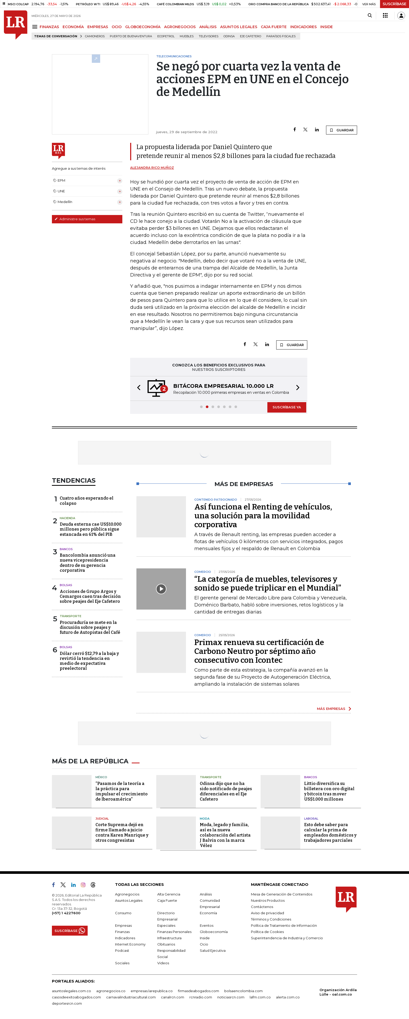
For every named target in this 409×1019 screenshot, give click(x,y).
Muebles (187, 36)
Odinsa (229, 36)
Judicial (102, 818)
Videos (163, 963)
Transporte (70, 616)
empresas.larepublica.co (152, 991)
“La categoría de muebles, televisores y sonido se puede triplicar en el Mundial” (267, 583)
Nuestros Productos (268, 900)
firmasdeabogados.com (198, 991)
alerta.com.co (288, 997)
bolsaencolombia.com (243, 991)
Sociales (122, 963)
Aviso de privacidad (267, 913)
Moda (204, 818)
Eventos (206, 925)
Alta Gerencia (168, 894)
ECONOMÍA (73, 26)
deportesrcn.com (67, 1003)
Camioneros (95, 36)
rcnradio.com (200, 997)
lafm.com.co (260, 997)
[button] (137, 388)
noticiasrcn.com (230, 997)
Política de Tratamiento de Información (284, 925)
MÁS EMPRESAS (331, 709)
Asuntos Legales (128, 900)
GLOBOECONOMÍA (142, 26)
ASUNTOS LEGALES (238, 26)
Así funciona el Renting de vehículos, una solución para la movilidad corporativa (263, 515)
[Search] (369, 15)
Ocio (204, 944)
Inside (205, 938)
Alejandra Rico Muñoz (152, 168)
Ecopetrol (166, 36)
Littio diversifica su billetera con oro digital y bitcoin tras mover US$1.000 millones (329, 791)
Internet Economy (130, 944)
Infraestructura (169, 938)
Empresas (123, 925)
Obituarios (166, 944)
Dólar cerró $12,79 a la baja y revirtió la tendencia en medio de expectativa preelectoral (89, 661)
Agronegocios (127, 894)
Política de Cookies (267, 932)
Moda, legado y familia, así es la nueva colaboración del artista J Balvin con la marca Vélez (225, 835)
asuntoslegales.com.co (71, 991)
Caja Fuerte (167, 900)
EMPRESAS (97, 26)
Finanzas (122, 932)
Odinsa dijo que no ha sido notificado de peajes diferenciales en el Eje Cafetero (226, 791)
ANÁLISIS (207, 26)
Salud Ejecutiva (213, 950)
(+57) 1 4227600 (66, 913)
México (101, 777)
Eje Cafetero (250, 36)
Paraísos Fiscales (281, 36)
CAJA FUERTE (274, 26)
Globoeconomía (214, 932)
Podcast (122, 950)
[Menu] (36, 26)
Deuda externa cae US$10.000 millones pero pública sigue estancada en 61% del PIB (91, 529)
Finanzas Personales (174, 932)
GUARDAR (341, 130)
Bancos (66, 549)
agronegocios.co (110, 991)
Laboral (311, 818)
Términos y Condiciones (271, 919)
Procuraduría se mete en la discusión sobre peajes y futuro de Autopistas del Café (90, 627)
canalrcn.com (172, 997)
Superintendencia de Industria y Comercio (287, 938)
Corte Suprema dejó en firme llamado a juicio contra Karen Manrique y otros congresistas (121, 832)
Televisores (208, 36)
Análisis (206, 894)
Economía (208, 913)
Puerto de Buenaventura (131, 36)
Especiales (166, 925)
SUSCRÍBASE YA (287, 407)
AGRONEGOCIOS (180, 26)
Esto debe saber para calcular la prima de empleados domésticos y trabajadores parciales (330, 832)
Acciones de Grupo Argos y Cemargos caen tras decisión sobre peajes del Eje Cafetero (90, 596)
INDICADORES (303, 26)
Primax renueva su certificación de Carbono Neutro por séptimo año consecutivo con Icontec (259, 651)
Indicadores (125, 938)
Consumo (123, 913)
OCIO (117, 26)
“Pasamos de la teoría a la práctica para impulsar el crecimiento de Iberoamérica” (121, 791)
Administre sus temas (75, 219)
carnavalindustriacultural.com (131, 997)
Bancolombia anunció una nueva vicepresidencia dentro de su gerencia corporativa (88, 563)
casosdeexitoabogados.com (76, 997)
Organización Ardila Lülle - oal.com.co (338, 992)
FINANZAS (49, 26)
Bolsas (66, 585)
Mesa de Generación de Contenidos (281, 894)
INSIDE (326, 26)
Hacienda (67, 518)
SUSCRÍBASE (394, 4)
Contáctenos (262, 907)
